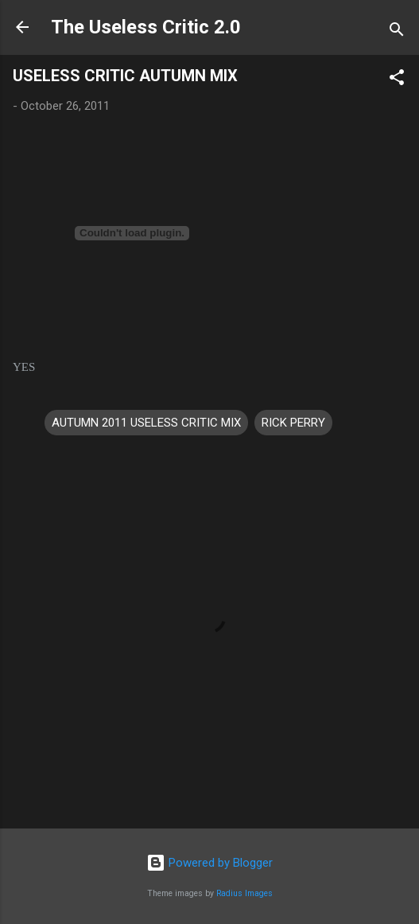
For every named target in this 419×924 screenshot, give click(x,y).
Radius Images (244, 893)
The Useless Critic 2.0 (146, 27)
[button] (396, 80)
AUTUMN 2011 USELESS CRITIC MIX (146, 422)
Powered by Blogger (209, 863)
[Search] (396, 32)
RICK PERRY (293, 422)
